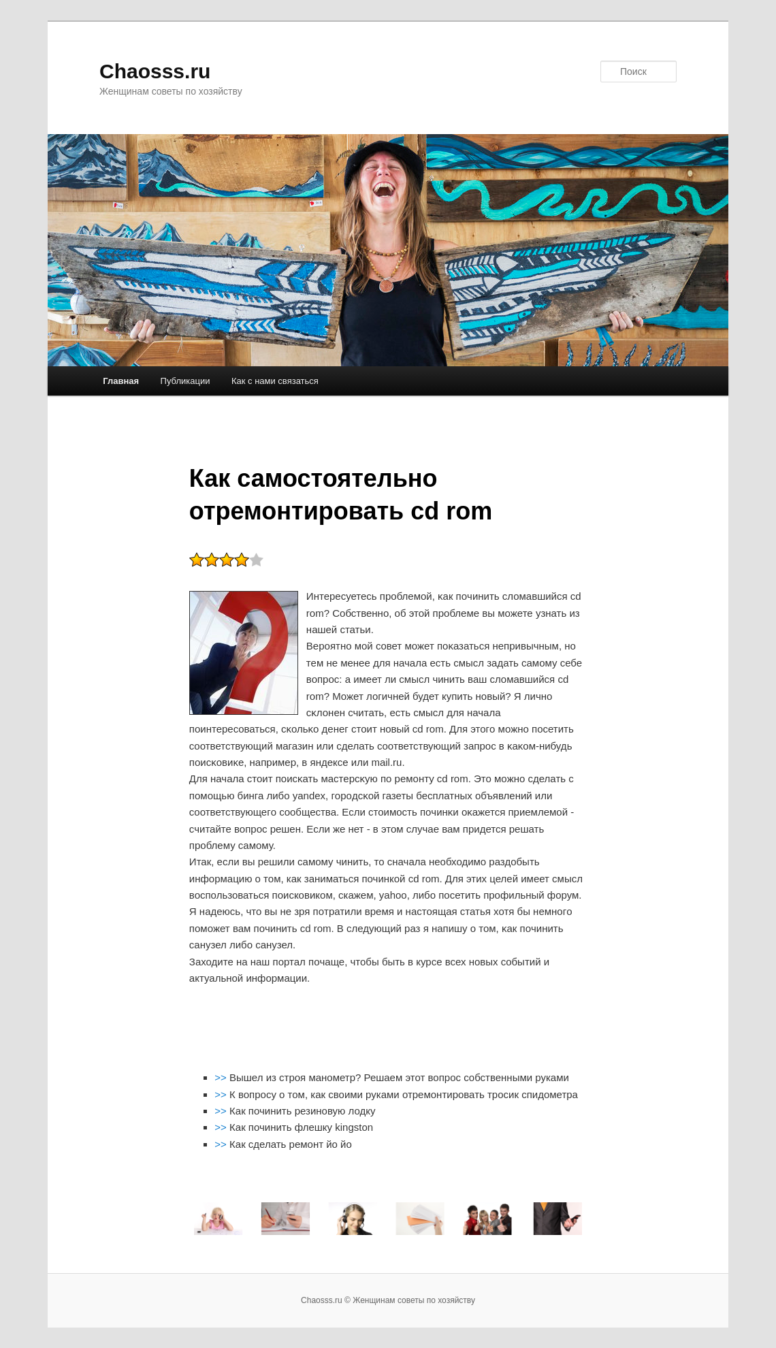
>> (221, 1077)
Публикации (185, 381)
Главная (121, 381)
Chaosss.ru (154, 71)
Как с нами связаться (275, 381)
